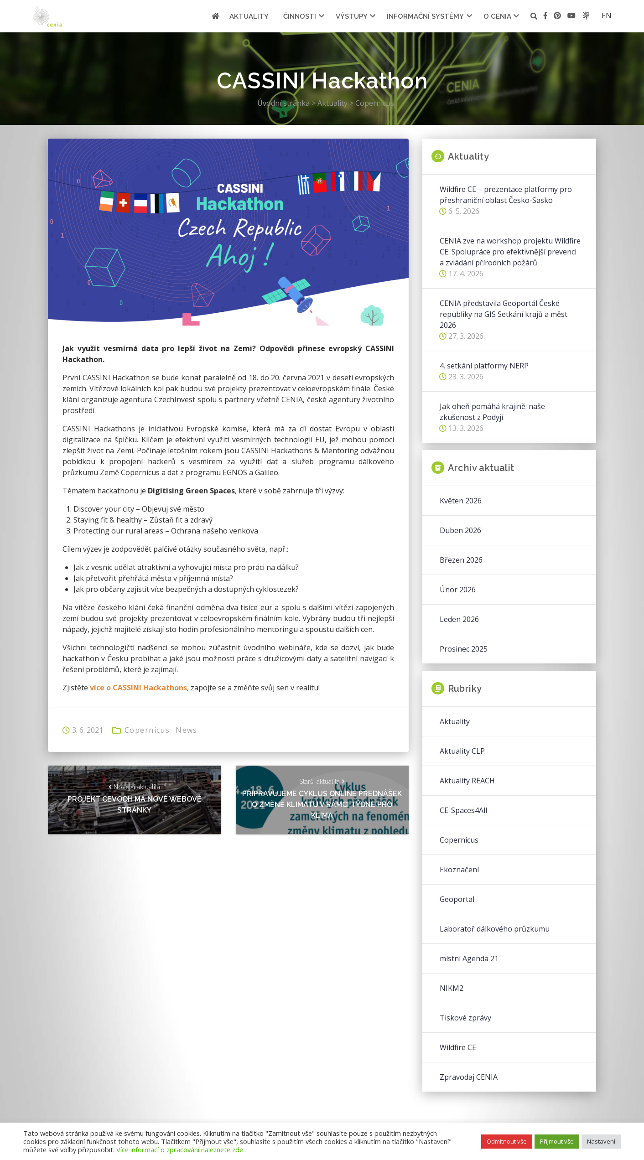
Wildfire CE (458, 1047)
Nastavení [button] (601, 1141)
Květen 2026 (461, 501)
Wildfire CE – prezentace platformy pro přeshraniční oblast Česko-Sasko (506, 194)
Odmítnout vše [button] (507, 1141)
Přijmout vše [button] (557, 1141)
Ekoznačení (459, 870)
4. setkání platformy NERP (484, 366)
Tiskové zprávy (465, 1018)
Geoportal (457, 899)
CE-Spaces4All (463, 810)
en (607, 15)
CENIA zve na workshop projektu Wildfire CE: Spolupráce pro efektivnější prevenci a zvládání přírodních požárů (510, 252)
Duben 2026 (460, 530)
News (186, 730)
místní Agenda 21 (469, 958)
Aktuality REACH (467, 781)
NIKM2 (451, 988)
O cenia (497, 16)
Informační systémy (425, 16)
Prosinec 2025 (464, 649)
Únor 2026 (458, 590)
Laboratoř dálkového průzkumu (495, 929)
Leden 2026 (459, 619)
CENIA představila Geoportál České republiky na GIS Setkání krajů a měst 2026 (503, 314)
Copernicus (147, 730)
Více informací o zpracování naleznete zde (179, 1149)
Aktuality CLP (462, 751)
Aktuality (249, 16)
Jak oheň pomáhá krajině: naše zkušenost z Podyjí (492, 411)
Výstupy (352, 16)
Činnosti (299, 16)
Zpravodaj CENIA (469, 1077)
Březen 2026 (461, 560)
